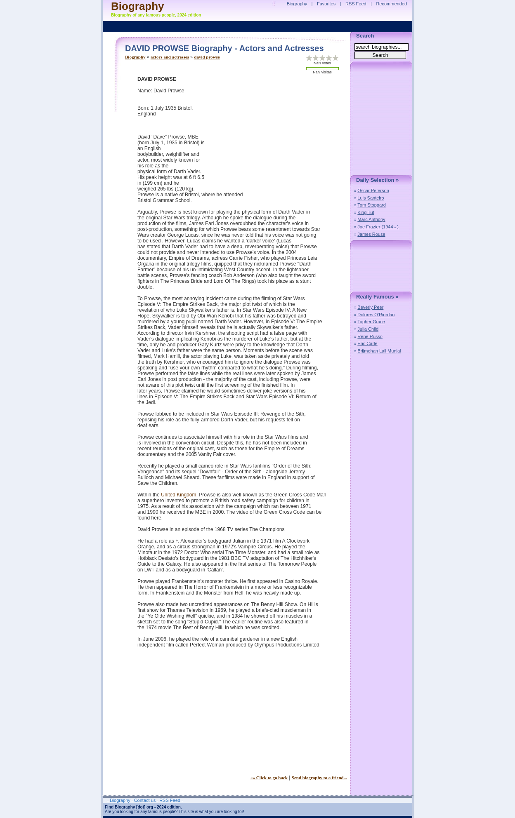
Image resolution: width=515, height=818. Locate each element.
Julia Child (367, 329)
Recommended (391, 3)
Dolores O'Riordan (376, 314)
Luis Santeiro (370, 197)
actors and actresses (170, 56)
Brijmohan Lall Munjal (379, 350)
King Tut (365, 212)
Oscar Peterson (373, 190)
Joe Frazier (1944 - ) (378, 226)
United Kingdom (178, 495)
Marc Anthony (371, 219)
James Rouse (371, 234)
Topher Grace (371, 321)
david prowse (207, 56)
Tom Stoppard (371, 204)
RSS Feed (355, 3)
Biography (135, 56)
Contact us (145, 800)
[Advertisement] (277, 134)
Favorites (326, 3)
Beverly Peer (370, 307)
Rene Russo (370, 336)
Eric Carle (367, 343)
